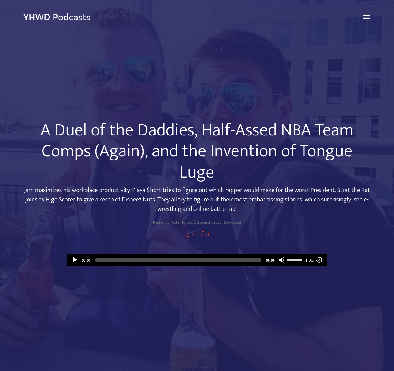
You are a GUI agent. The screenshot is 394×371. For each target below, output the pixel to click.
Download (232, 222)
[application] (197, 260)
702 (192, 235)
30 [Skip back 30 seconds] (319, 259)
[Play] (75, 260)
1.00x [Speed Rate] (309, 260)
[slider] (178, 260)
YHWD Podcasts (56, 17)
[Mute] (282, 260)
